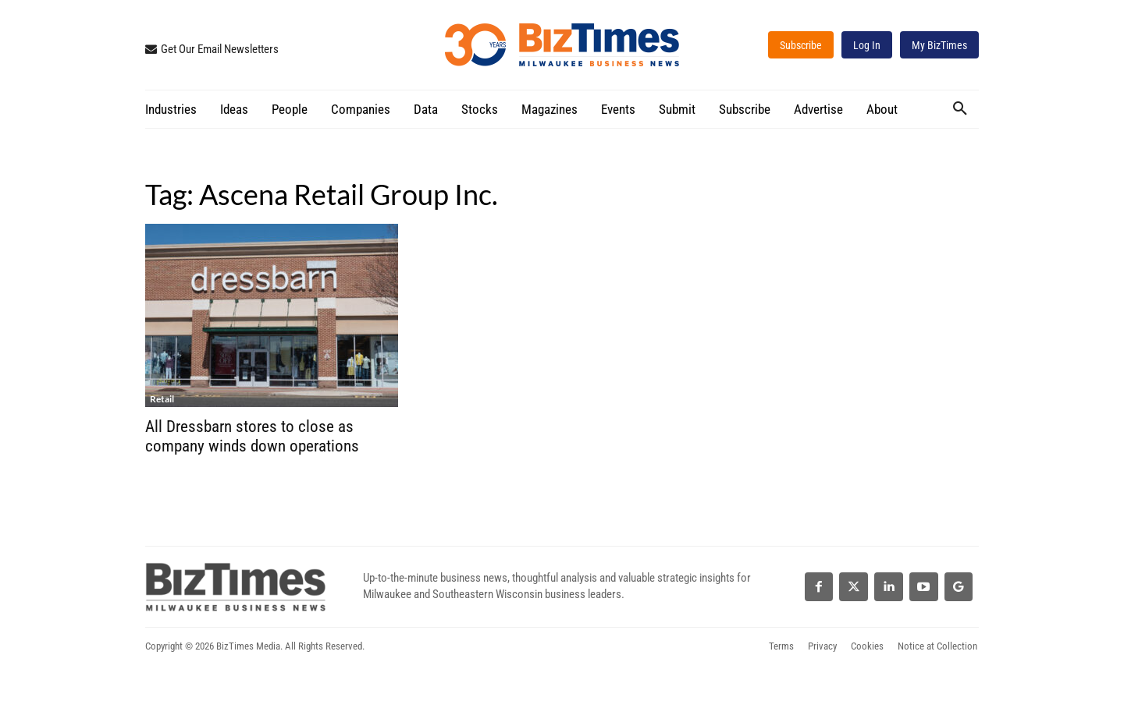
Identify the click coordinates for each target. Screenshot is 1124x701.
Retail (162, 399)
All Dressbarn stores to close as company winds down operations (252, 436)
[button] (960, 108)
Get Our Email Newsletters (220, 49)
